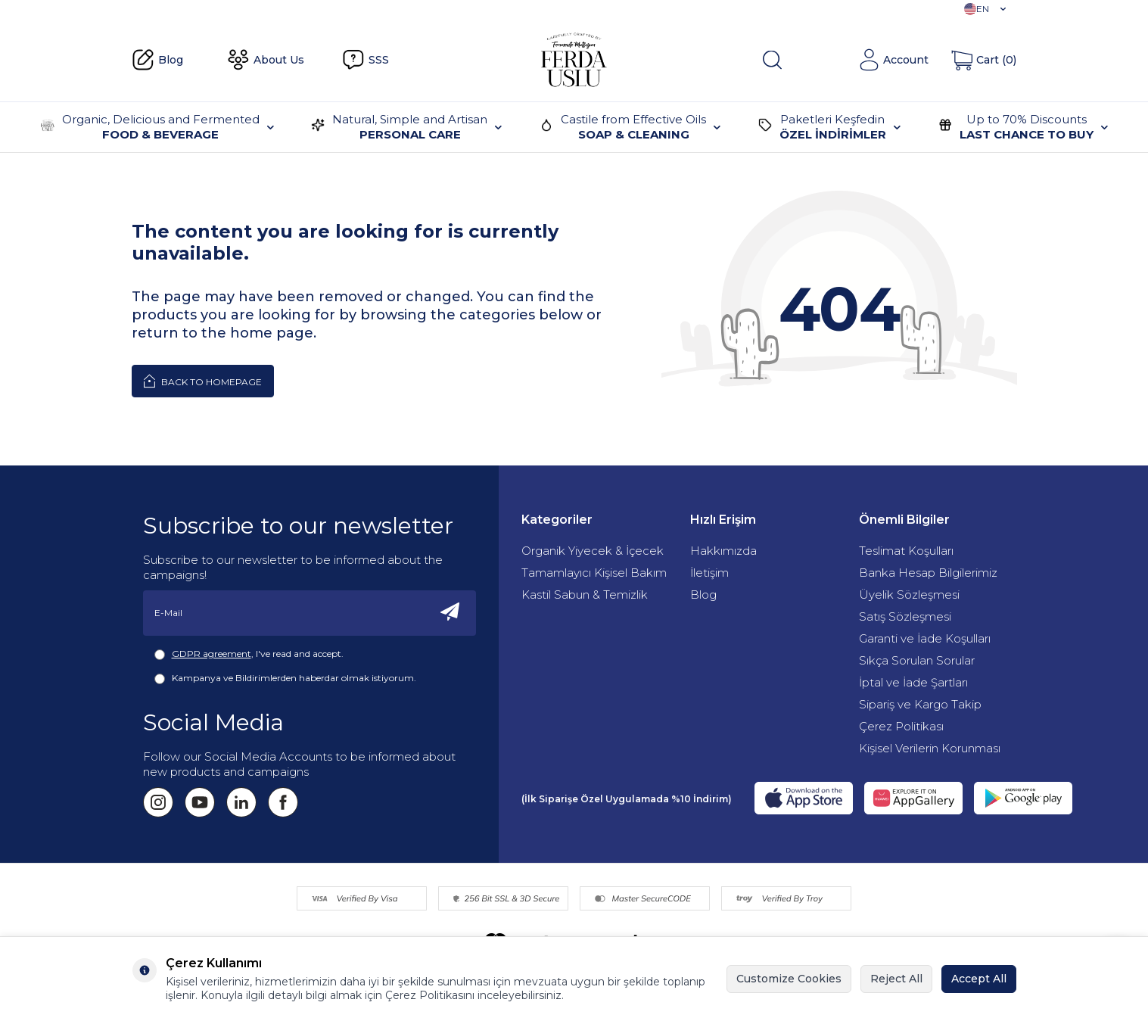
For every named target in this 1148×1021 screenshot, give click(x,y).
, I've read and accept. (249, 654)
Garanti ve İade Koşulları (925, 638)
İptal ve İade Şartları (913, 682)
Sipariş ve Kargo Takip (920, 704)
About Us (265, 59)
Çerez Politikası (901, 726)
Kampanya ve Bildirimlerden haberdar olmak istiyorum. (285, 678)
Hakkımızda (723, 550)
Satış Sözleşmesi (905, 616)
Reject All (896, 978)
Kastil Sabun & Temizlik (584, 594)
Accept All (978, 978)
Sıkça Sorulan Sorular (917, 660)
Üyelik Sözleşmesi (909, 594)
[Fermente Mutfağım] (573, 60)
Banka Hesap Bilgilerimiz (928, 572)
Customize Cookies (789, 978)
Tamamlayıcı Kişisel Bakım (594, 572)
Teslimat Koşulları (906, 550)
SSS (365, 59)
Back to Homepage (203, 380)
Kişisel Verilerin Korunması (929, 748)
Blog (157, 59)
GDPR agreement (211, 653)
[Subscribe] (450, 613)
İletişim (709, 572)
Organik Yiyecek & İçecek (592, 550)
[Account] (893, 59)
